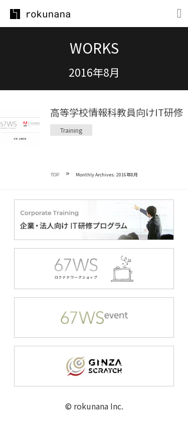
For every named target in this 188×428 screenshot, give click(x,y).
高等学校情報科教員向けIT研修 (116, 112)
